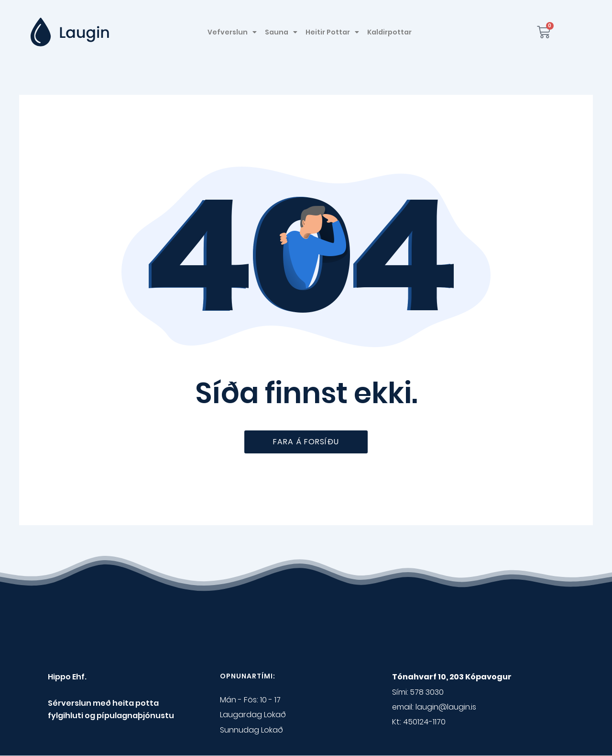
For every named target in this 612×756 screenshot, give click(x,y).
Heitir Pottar (332, 32)
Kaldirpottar (389, 32)
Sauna (281, 32)
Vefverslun (232, 32)
